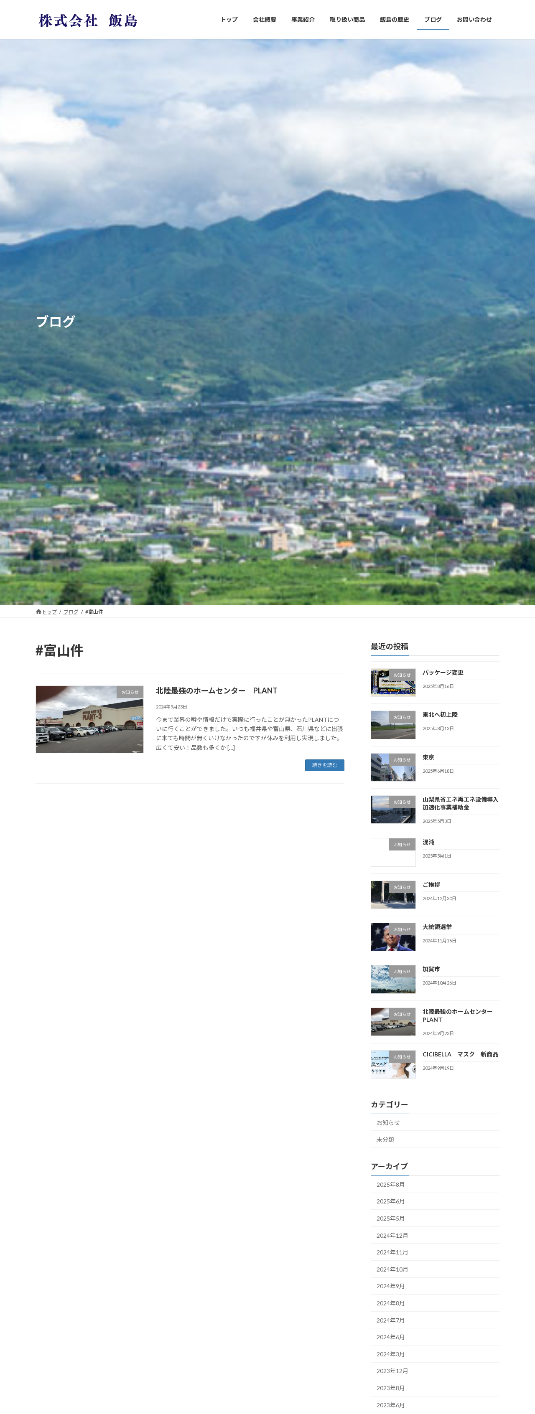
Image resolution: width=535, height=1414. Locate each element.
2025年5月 (391, 1218)
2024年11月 (392, 1252)
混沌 (428, 841)
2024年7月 (391, 1319)
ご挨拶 (431, 884)
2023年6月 (391, 1404)
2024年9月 (391, 1286)
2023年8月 (391, 1387)
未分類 (385, 1139)
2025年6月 (391, 1201)
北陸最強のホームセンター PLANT (217, 690)
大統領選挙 (437, 926)
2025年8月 (391, 1184)
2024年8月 (391, 1303)
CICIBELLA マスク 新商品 (460, 1054)
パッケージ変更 (443, 672)
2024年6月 (391, 1336)
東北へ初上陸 (440, 714)
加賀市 (431, 968)
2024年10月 (392, 1268)
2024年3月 (391, 1353)
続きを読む (324, 765)
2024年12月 (392, 1235)
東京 (428, 756)
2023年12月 (392, 1370)
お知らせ (388, 1122)
